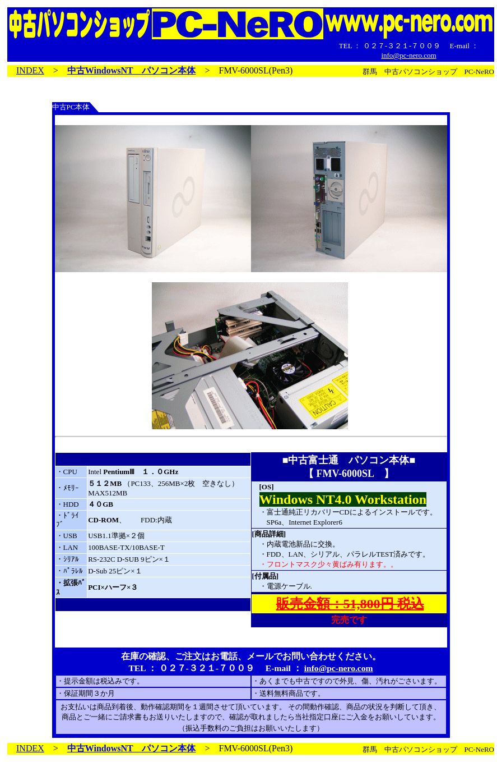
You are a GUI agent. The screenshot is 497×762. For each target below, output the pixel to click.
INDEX (30, 70)
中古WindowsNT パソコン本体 (131, 70)
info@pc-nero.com (408, 55)
